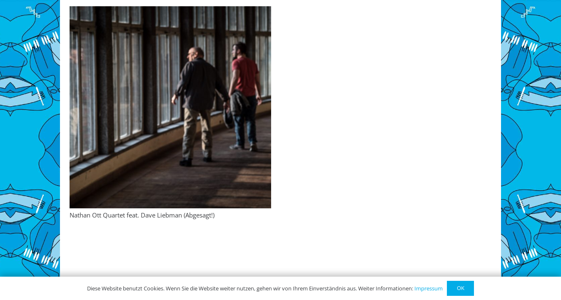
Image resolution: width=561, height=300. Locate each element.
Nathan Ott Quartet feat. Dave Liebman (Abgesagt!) (142, 215)
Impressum (428, 288)
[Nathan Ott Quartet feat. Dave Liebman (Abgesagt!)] (171, 107)
